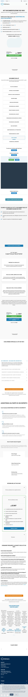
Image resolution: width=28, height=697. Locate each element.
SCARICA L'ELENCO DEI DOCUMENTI (14, 245)
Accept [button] (12, 694)
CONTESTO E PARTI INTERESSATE (14, 94)
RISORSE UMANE (14, 98)
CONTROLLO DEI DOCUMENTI (14, 90)
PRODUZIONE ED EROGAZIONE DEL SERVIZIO (14, 118)
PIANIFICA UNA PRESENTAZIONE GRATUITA (14, 389)
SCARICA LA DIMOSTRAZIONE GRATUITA (14, 199)
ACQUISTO (11, 159)
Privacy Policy (18, 689)
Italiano (8, 314)
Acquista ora (14, 316)
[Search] (21, 1)
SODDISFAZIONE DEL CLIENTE (14, 133)
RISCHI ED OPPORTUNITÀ (14, 102)
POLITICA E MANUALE (14, 86)
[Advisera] (4, 4)
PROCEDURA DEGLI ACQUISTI (14, 114)
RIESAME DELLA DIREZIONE (14, 141)
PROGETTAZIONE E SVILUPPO (14, 110)
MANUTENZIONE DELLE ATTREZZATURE (14, 129)
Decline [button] (16, 694)
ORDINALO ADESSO (14, 528)
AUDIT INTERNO (14, 137)
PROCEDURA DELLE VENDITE (14, 106)
